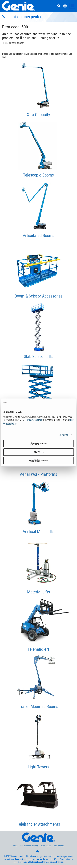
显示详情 (63, 435)
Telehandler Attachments (38, 824)
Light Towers (38, 766)
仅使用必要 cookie (38, 460)
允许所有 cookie (39, 443)
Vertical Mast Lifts (38, 531)
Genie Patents (58, 846)
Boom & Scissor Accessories (38, 296)
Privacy (35, 846)
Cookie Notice (45, 846)
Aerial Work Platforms (38, 474)
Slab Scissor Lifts (38, 356)
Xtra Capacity (38, 114)
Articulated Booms (38, 235)
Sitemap (27, 846)
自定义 (39, 452)
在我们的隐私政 (34, 420)
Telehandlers (39, 649)
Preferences (18, 846)
